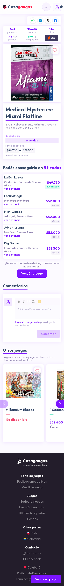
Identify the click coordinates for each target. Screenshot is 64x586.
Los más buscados (32, 507)
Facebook (32, 559)
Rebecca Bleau (23, 124)
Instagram (32, 553)
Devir (26, 127)
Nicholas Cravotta (44, 124)
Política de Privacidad (32, 573)
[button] (60, 404)
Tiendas (32, 518)
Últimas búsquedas (32, 513)
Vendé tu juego (32, 487)
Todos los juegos (32, 501)
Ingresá (19, 322)
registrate (33, 322)
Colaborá (32, 567)
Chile (32, 533)
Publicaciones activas (32, 481)
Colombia (32, 538)
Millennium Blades (20, 410)
